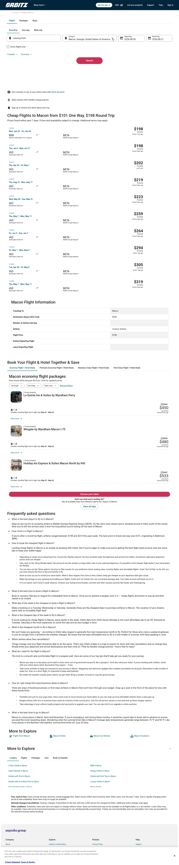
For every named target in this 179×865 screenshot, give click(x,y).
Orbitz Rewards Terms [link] (100, 823)
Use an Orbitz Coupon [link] (144, 823)
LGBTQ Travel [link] (54, 837)
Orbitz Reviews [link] (54, 828)
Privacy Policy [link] (97, 805)
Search (89, 86)
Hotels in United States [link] (57, 805)
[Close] (174, 856)
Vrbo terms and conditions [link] (102, 819)
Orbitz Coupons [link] (55, 832)
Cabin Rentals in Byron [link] (18, 732)
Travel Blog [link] (53, 846)
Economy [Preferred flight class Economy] (157, 60)
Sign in (170, 5)
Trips (161, 5)
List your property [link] (12, 814)
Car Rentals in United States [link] (59, 814)
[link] (29, 697)
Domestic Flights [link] (55, 819)
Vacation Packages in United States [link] (62, 823)
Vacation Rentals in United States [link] (61, 810)
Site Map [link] (9, 832)
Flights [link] (18, 14)
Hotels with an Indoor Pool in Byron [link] (23, 742)
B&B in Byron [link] (96, 727)
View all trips (89, 467)
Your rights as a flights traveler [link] (147, 828)
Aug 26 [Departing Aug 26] (126, 69)
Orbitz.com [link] (10, 14)
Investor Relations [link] (12, 828)
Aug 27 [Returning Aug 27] (152, 69)
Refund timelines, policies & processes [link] (150, 819)
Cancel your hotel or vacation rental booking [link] (152, 810)
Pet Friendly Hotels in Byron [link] (20, 748)
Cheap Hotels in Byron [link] (100, 732)
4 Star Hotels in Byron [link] (17, 727)
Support (150, 5)
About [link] (8, 805)
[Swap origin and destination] (64, 68)
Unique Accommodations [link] (58, 841)
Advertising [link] (10, 841)
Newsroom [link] (10, 823)
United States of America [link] (33, 14)
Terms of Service (28, 862)
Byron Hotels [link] (96, 748)
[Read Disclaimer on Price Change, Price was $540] (153, 317)
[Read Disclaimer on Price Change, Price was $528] (153, 366)
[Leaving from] (37, 68)
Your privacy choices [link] (100, 828)
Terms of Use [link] (97, 814)
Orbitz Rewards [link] (11, 837)
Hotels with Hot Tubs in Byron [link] (103, 737)
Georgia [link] (48, 14)
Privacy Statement (12, 862)
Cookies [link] (95, 810)
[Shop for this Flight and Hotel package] (129, 336)
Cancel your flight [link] (142, 814)
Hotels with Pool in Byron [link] (19, 737)
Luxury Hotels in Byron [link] (100, 742)
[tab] (78, 51)
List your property (135, 5)
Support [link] (139, 805)
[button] (89, 710)
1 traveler (143, 60)
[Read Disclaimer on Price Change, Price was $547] (163, 414)
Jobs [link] (7, 810)
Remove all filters (66, 309)
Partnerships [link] (10, 819)
